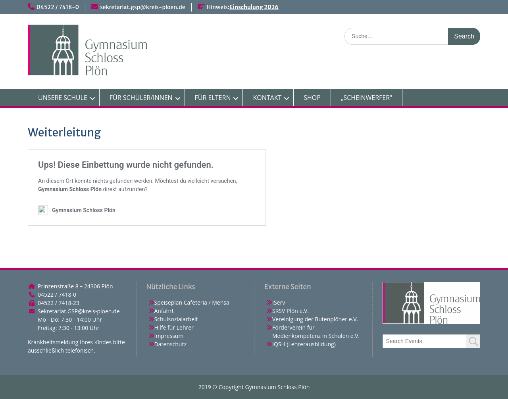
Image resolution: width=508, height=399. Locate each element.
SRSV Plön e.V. (290, 311)
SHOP (312, 97)
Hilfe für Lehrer (174, 327)
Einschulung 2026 (254, 7)
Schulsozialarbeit (176, 319)
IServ (278, 302)
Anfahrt (164, 311)
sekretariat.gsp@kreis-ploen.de (142, 7)
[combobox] (432, 341)
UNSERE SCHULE (62, 97)
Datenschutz (170, 344)
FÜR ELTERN (213, 97)
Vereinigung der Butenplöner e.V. (315, 319)
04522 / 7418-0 (58, 7)
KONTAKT (267, 97)
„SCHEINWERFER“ (366, 97)
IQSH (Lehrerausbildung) (304, 344)
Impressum (169, 336)
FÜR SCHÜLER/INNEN (141, 97)
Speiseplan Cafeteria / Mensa (191, 302)
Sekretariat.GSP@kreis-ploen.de (79, 311)
